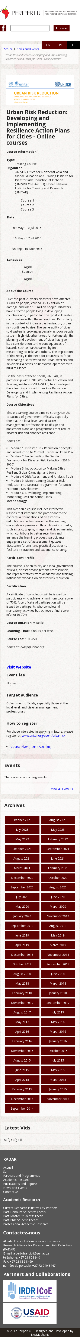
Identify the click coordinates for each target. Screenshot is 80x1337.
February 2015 (22, 1089)
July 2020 (22, 897)
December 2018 (22, 955)
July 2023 (22, 830)
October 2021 (22, 849)
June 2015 (22, 1070)
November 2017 (22, 1003)
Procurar (62, 28)
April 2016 (22, 1031)
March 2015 (58, 1080)
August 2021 (22, 858)
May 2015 (58, 1070)
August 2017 (22, 1012)
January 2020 (22, 916)
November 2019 (58, 916)
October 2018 (22, 964)
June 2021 (58, 858)
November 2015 (22, 1051)
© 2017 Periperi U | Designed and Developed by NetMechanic (40, 1333)
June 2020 (58, 897)
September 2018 (58, 964)
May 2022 (22, 839)
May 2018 (22, 983)
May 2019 (58, 935)
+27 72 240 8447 (43, 1265)
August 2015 (22, 1060)
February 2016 (22, 1041)
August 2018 (22, 974)
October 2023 (22, 820)
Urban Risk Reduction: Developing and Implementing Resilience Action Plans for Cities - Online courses (36, 57)
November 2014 (58, 1099)
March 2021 (22, 868)
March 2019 (58, 945)
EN (48, 45)
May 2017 (22, 1022)
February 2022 (58, 839)
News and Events (28, 49)
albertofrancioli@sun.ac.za (31, 1253)
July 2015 (58, 1060)
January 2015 (58, 1089)
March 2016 (58, 1031)
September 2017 (58, 1003)
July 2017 (58, 1012)
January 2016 (58, 1041)
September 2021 (58, 849)
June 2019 (22, 935)
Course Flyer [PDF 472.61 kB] (31, 747)
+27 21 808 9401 (30, 1257)
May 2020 (22, 906)
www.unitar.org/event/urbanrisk (43, 735)
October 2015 (57, 1051)
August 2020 (58, 887)
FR (74, 45)
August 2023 (58, 820)
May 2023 (58, 830)
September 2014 (22, 1108)
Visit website (18, 667)
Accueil (8, 49)
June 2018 (58, 974)
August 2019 (58, 926)
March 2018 (58, 983)
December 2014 (22, 1099)
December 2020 (22, 878)
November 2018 (58, 955)
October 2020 (57, 878)
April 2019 (22, 945)
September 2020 (22, 887)
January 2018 (58, 993)
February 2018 (22, 993)
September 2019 (22, 926)
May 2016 (58, 1022)
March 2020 (58, 906)
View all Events (61, 789)
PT (61, 45)
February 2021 (58, 868)
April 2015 (22, 1080)
